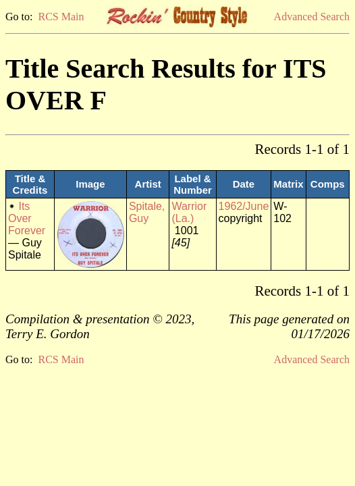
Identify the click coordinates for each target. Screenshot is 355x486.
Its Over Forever (26, 218)
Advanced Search (312, 16)
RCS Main (61, 16)
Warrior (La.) (189, 212)
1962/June (244, 206)
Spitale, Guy (147, 212)
